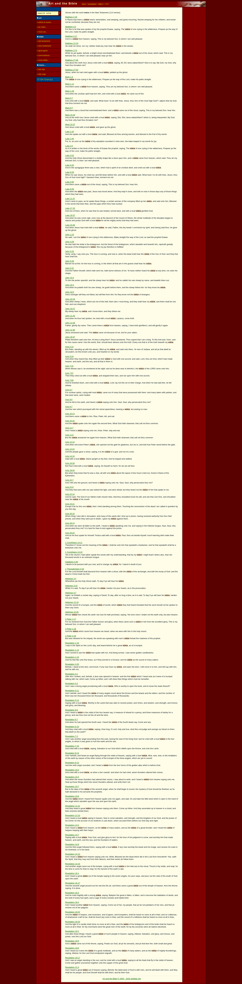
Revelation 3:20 (72, 664)
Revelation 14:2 (72, 825)
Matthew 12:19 (71, 43)
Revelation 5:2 (71, 683)
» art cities (41, 27)
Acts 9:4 (68, 399)
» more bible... (43, 60)
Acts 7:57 (69, 373)
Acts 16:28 (70, 463)
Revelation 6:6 (71, 710)
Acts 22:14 (70, 494)
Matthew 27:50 (71, 70)
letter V (100, 4)
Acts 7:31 (69, 366)
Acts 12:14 (70, 442)
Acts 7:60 (69, 380)
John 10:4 (69, 285)
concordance (92, 4)
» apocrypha (42, 51)
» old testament (43, 41)
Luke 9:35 (69, 182)
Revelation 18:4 (72, 902)
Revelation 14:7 (72, 835)
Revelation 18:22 (72, 912)
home (84, 4)
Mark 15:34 (70, 115)
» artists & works (44, 23)
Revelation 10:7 (72, 786)
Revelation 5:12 (72, 700)
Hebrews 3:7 (70, 578)
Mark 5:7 (69, 98)
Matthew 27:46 (71, 60)
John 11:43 (70, 316)
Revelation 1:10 (72, 643)
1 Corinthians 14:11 (73, 542)
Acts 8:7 (68, 390)
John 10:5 (69, 292)
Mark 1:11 (69, 84)
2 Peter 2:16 (70, 636)
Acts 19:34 (70, 470)
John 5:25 (69, 251)
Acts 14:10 (70, 456)
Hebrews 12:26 (72, 612)
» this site (41, 70)
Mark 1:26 (69, 91)
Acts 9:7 (68, 406)
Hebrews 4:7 (70, 593)
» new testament (44, 46)
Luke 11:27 (70, 198)
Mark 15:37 (70, 124)
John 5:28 (69, 261)
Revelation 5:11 (72, 690)
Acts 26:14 (70, 523)
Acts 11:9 (69, 435)
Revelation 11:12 (72, 806)
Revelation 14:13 (72, 854)
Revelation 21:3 (72, 967)
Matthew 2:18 (71, 17)
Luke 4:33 (69, 165)
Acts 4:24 (69, 356)
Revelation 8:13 (72, 753)
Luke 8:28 (69, 172)
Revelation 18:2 (72, 893)
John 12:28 (70, 323)
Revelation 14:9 (72, 844)
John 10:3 (69, 278)
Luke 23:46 (70, 225)
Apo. (48, 80)
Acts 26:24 (70, 533)
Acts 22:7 (69, 480)
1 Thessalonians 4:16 (74, 569)
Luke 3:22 (69, 155)
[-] (52, 80)
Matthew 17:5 (71, 50)
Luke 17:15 (70, 208)
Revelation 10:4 (72, 777)
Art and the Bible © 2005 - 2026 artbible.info (121, 979)
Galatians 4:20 (71, 562)
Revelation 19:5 (72, 941)
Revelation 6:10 (72, 726)
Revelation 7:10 (72, 746)
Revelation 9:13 (72, 762)
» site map (41, 74)
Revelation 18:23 (72, 922)
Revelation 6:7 (71, 719)
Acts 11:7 (69, 428)
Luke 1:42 (69, 131)
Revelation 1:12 (72, 650)
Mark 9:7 (69, 108)
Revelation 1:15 (72, 657)
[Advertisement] (194, 53)
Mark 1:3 (69, 77)
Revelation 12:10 (72, 815)
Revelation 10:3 (72, 770)
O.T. (39, 80)
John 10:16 (70, 299)
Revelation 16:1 (72, 873)
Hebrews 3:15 (71, 586)
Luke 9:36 (69, 189)
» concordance (43, 56)
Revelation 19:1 (72, 931)
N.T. (43, 80)
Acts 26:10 (70, 513)
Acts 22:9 (69, 487)
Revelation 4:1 (71, 674)
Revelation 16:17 (72, 883)
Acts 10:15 (70, 421)
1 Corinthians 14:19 (73, 552)
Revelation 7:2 (71, 736)
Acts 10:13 (70, 414)
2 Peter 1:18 (70, 629)
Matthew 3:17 (71, 36)
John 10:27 (70, 309)
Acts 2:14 (69, 347)
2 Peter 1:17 (70, 619)
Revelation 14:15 (72, 864)
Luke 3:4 (69, 146)
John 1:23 (69, 234)
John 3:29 (69, 242)
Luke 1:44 (69, 139)
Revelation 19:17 (72, 958)
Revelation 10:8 (72, 796)
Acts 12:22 (70, 449)
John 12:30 (70, 330)
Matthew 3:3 (70, 27)
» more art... (42, 32)
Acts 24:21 (70, 504)
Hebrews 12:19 (72, 602)
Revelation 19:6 (72, 948)
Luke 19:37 (70, 215)
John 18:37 (70, 337)
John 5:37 (69, 268)
